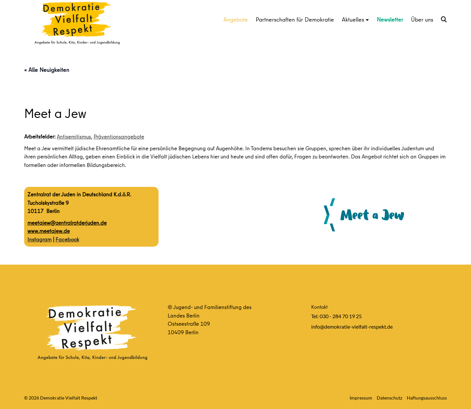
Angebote (235, 19)
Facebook (67, 239)
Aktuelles (353, 19)
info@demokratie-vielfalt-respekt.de (352, 326)
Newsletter (390, 19)
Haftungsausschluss (427, 398)
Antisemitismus (74, 136)
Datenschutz (389, 398)
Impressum (361, 398)
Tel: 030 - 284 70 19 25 (336, 316)
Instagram (39, 239)
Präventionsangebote (119, 136)
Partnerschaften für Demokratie (295, 19)
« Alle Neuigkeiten (46, 70)
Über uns (422, 19)
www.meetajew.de (48, 231)
